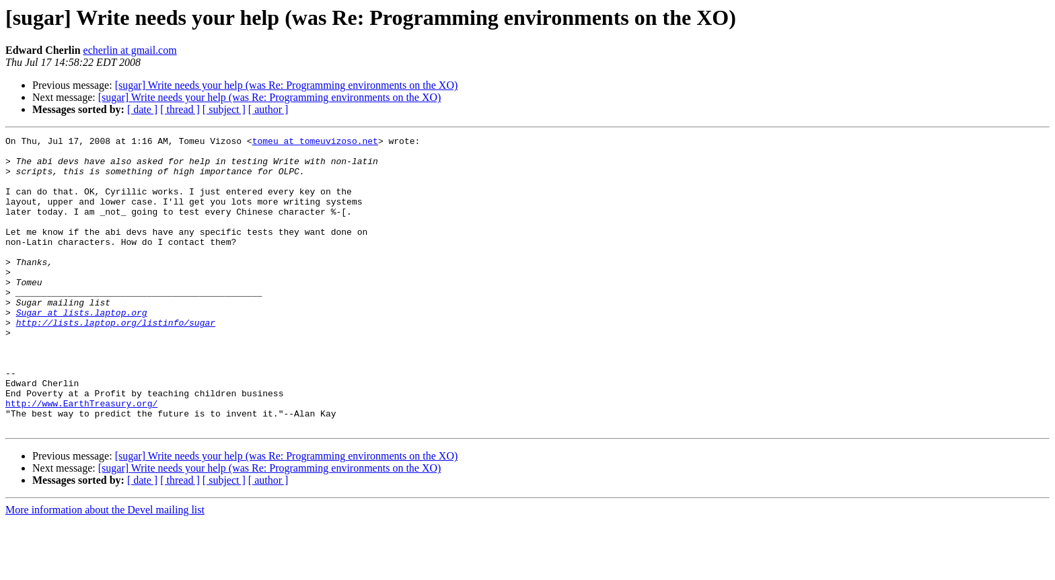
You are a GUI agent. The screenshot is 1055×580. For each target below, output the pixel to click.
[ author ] (268, 109)
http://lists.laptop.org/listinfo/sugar (115, 361)
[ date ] (142, 109)
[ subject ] (224, 109)
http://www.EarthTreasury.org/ (81, 457)
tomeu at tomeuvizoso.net (315, 143)
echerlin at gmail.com (130, 50)
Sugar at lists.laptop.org (81, 348)
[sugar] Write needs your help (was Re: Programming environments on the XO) (286, 85)
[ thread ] (180, 109)
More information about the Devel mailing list (105, 568)
